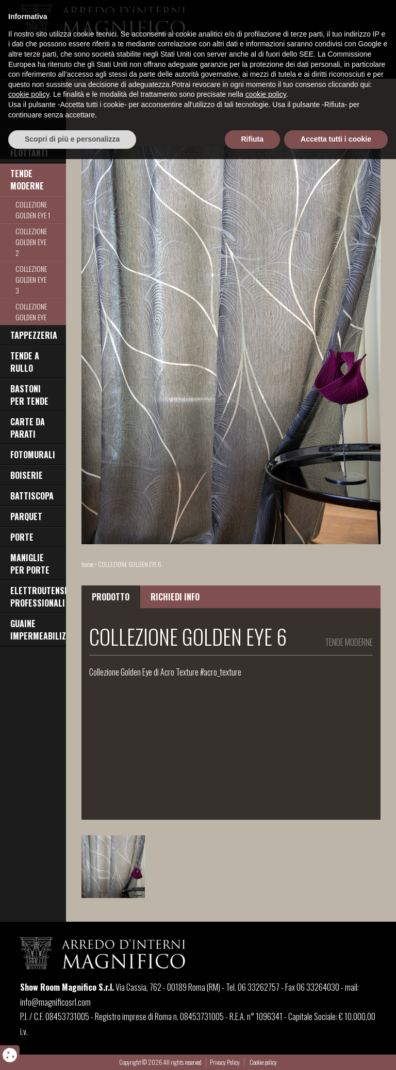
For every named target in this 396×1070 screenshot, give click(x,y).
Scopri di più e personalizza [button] (72, 1050)
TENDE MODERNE (27, 179)
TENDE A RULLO (24, 362)
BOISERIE (26, 475)
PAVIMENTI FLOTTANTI (29, 146)
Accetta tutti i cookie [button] (336, 1050)
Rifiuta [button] (252, 1050)
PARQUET (26, 516)
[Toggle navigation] (42, 55)
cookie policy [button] (28, 1006)
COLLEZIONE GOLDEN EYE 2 (31, 242)
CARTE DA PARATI (27, 428)
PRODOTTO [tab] (110, 597)
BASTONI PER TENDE (29, 395)
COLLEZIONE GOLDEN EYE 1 (32, 209)
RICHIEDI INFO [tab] (175, 597)
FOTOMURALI (32, 454)
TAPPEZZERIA (33, 335)
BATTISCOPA (32, 496)
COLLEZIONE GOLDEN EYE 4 (31, 317)
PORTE (22, 537)
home (87, 564)
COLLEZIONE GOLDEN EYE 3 (31, 279)
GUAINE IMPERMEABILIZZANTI (38, 629)
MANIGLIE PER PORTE (30, 563)
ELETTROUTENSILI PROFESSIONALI (38, 596)
